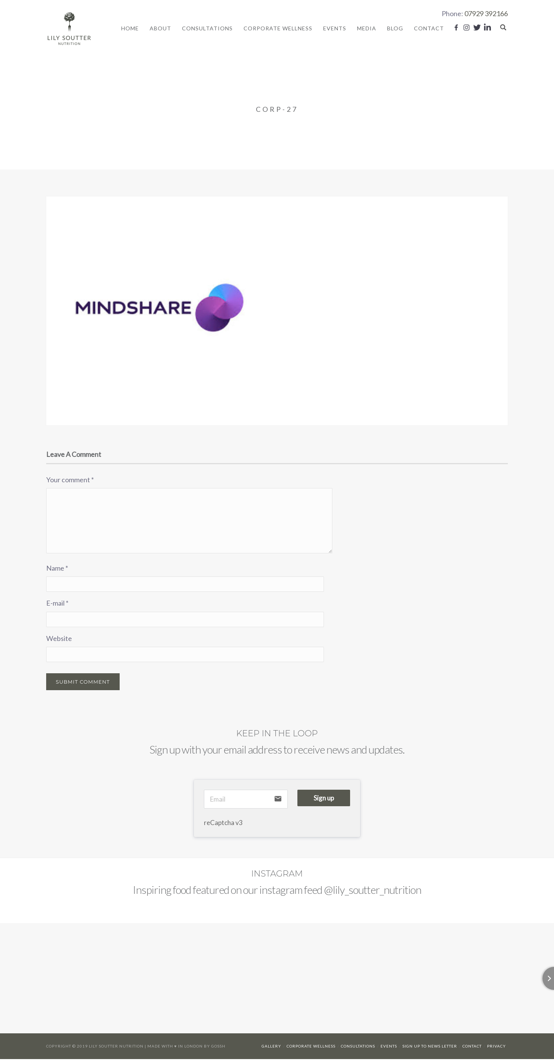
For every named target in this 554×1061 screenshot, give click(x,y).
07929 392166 (486, 13)
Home (130, 28)
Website (59, 640)
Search (503, 27)
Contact (429, 28)
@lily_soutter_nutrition (372, 891)
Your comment (70, 481)
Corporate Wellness (278, 28)
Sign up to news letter (429, 1048)
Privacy (496, 1048)
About (160, 28)
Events (334, 28)
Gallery (271, 1048)
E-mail (57, 605)
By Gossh (214, 1048)
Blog (395, 28)
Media (366, 28)
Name (57, 569)
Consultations (207, 28)
